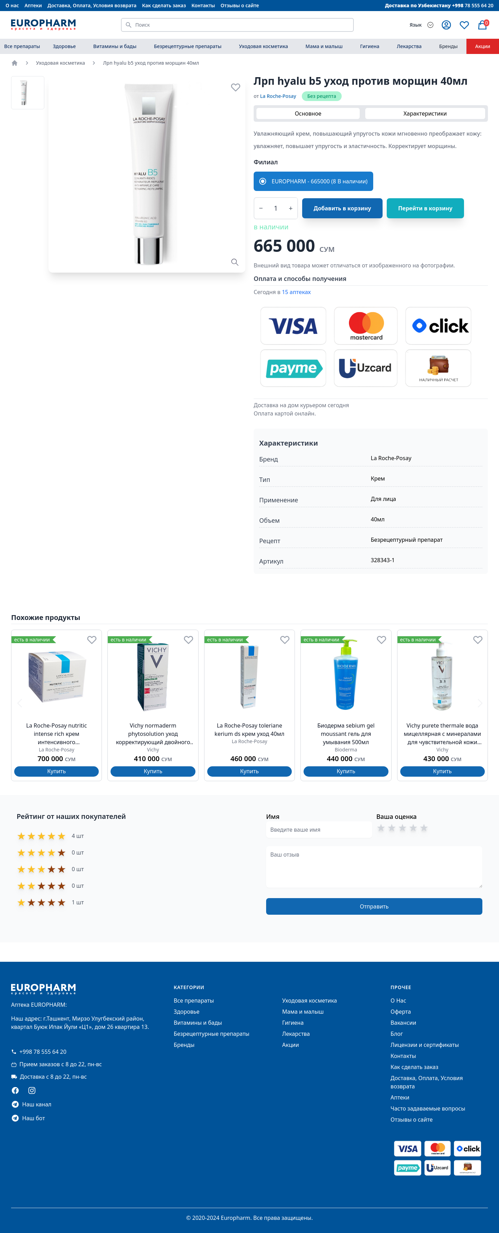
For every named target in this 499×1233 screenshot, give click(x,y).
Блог (397, 1034)
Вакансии (403, 1022)
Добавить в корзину (342, 208)
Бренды (448, 46)
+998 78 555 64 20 (39, 1052)
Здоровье (64, 46)
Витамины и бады (115, 46)
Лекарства (409, 46)
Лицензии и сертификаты (425, 1045)
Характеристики (425, 113)
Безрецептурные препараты (187, 46)
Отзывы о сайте (240, 5)
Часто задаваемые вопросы (428, 1108)
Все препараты (22, 46)
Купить (56, 771)
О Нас (398, 1000)
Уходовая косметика (263, 46)
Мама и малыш (324, 46)
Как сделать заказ (164, 5)
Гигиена (369, 46)
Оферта (401, 1011)
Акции (482, 46)
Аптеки (33, 5)
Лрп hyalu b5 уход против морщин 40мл (151, 63)
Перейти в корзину (425, 208)
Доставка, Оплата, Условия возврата (92, 5)
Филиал (266, 162)
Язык (416, 24)
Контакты (203, 5)
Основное (308, 113)
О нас (12, 5)
